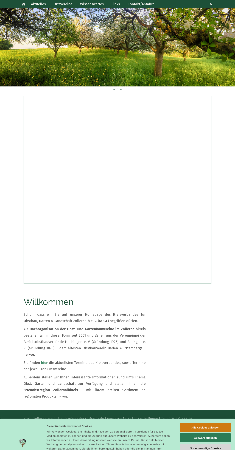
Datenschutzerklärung (106, 428)
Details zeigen (188, 443)
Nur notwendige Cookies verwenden (205, 421)
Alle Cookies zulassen (205, 399)
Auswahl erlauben (205, 409)
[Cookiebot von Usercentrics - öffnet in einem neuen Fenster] (22, 443)
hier (44, 363)
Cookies (147, 424)
